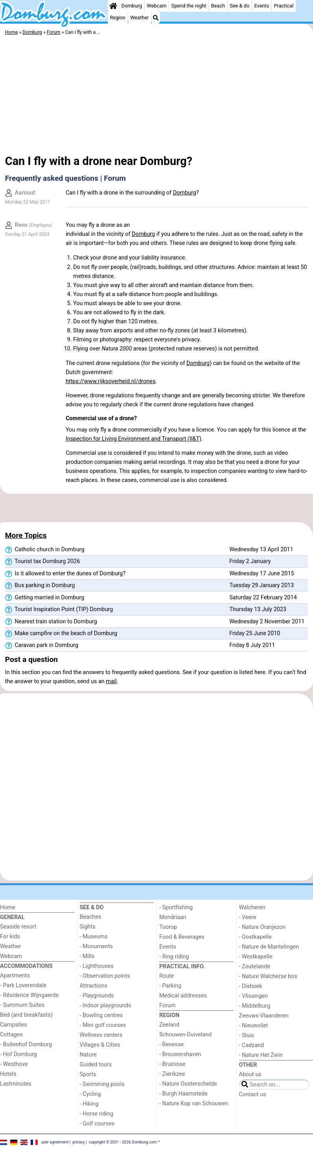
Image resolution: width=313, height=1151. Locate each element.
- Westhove (14, 1064)
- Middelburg (255, 1006)
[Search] (155, 18)
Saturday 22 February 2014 (263, 597)
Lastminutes (15, 1084)
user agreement (55, 1142)
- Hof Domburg (18, 1054)
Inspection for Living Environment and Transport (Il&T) (133, 439)
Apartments (15, 975)
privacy (78, 1142)
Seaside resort (18, 926)
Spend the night (188, 6)
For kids (10, 936)
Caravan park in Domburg (41, 645)
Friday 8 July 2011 (252, 645)
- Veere (247, 917)
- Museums (94, 936)
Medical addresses (183, 995)
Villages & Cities (100, 1045)
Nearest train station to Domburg (51, 621)
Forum (167, 1005)
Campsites (13, 1024)
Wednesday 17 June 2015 (261, 573)
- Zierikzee (172, 1074)
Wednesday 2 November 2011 (266, 621)
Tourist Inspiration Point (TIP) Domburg (59, 609)
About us (250, 1074)
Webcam (156, 6)
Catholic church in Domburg (45, 549)
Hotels (8, 1074)
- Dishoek (250, 986)
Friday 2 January (250, 561)
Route (166, 976)
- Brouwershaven (180, 1054)
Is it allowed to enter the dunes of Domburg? (65, 573)
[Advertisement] (156, 96)
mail (111, 681)
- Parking (170, 985)
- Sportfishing (176, 907)
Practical (283, 6)
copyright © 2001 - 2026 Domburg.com (123, 1142)
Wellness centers (101, 1035)
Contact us (252, 1094)
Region (117, 17)
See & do (239, 6)
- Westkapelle (255, 956)
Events (261, 6)
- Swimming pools (102, 1084)
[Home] (113, 6)
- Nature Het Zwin (261, 1055)
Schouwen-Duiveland (185, 1034)
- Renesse (171, 1044)
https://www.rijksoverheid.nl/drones (110, 381)
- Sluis (246, 1035)
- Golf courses (97, 1123)
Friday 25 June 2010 (254, 633)
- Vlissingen (253, 996)
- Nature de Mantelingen (269, 946)
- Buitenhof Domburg (26, 1044)
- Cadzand (251, 1045)
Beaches (90, 917)
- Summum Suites (22, 1005)
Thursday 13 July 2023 (257, 609)
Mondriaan (172, 917)
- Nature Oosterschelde (188, 1084)
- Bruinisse (172, 1064)
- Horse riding (97, 1113)
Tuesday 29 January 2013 (261, 585)
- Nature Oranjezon (262, 927)
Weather (139, 17)
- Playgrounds (97, 995)
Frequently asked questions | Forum (65, 178)
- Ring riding (174, 956)
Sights (88, 926)
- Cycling (90, 1094)
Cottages (11, 1034)
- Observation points (105, 976)
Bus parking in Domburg (40, 585)
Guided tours (96, 1064)
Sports (88, 1074)
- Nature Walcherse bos (268, 976)
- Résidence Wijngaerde (29, 995)
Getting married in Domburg (45, 597)
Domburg (132, 6)
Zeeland (169, 1024)
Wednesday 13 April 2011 (261, 549)
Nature (88, 1054)
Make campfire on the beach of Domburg (61, 633)
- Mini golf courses (103, 1025)
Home (7, 907)
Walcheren (252, 907)
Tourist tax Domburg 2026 (42, 561)
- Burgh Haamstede (183, 1093)
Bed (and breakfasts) (26, 1015)
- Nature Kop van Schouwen (193, 1103)
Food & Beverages (181, 937)
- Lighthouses (97, 966)
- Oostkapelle (255, 937)
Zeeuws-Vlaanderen (264, 1015)
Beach (218, 6)
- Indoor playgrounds (105, 1005)
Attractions (93, 985)
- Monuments (96, 946)
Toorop (168, 927)
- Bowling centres (101, 1015)
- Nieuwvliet (253, 1025)
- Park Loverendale (23, 985)
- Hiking (89, 1104)
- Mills (87, 956)
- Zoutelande (255, 966)
